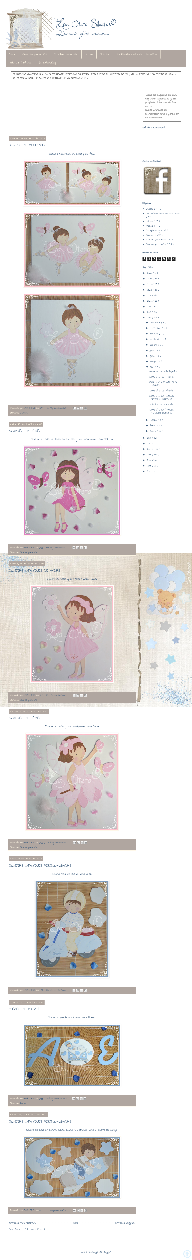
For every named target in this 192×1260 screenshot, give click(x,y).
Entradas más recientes (22, 1223)
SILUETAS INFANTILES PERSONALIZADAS (40, 865)
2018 (149, 312)
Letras (89, 54)
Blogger (107, 1252)
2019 (149, 307)
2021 (149, 296)
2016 (149, 438)
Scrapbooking (47, 62)
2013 (149, 455)
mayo (153, 362)
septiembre (156, 339)
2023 (150, 284)
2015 (150, 444)
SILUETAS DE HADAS (25, 431)
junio (153, 356)
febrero (154, 426)
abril (152, 367)
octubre (154, 334)
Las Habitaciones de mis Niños (136, 54)
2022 (150, 290)
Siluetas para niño (66, 54)
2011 (149, 466)
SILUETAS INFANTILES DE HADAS (34, 570)
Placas (104, 54)
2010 (149, 471)
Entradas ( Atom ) (35, 1229)
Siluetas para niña (34, 54)
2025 (150, 273)
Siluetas (150, 235)
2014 (149, 449)
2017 (149, 318)
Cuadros (24, 413)
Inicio (12, 54)
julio (152, 350)
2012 (149, 460)
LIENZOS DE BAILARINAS (27, 145)
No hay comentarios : (57, 408)
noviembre (156, 328)
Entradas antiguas (125, 1223)
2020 (150, 301)
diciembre (155, 323)
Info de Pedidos (20, 62)
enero (153, 431)
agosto (154, 345)
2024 (150, 279)
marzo (154, 420)
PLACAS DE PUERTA (24, 1009)
